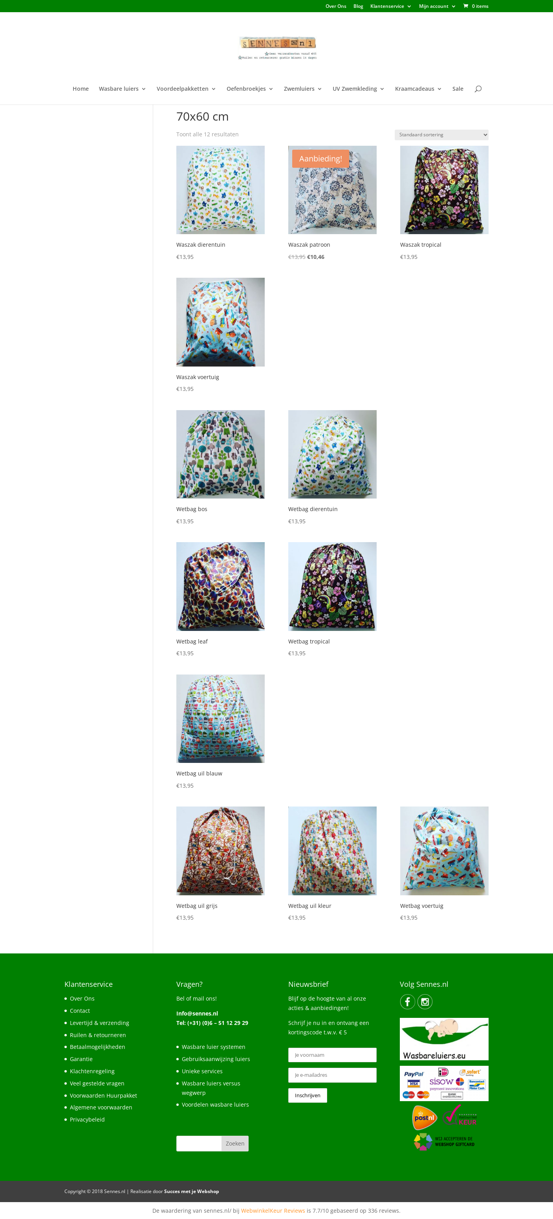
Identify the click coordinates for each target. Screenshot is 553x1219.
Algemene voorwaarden (101, 1107)
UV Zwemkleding (355, 89)
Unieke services (202, 1071)
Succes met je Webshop (191, 1191)
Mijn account (434, 6)
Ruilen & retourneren (98, 1035)
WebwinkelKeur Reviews (273, 1210)
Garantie (81, 1059)
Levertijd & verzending (99, 1023)
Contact (80, 1010)
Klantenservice (387, 6)
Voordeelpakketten (183, 89)
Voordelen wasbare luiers (215, 1104)
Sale (457, 89)
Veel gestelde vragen (97, 1083)
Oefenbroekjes (246, 89)
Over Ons (336, 6)
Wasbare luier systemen (213, 1046)
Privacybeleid (87, 1119)
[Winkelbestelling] (442, 135)
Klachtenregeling (92, 1071)
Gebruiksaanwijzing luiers (216, 1059)
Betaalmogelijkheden (97, 1046)
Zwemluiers (299, 89)
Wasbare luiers (119, 89)
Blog (358, 6)
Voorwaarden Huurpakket (103, 1095)
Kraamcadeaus (414, 89)
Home (81, 89)
